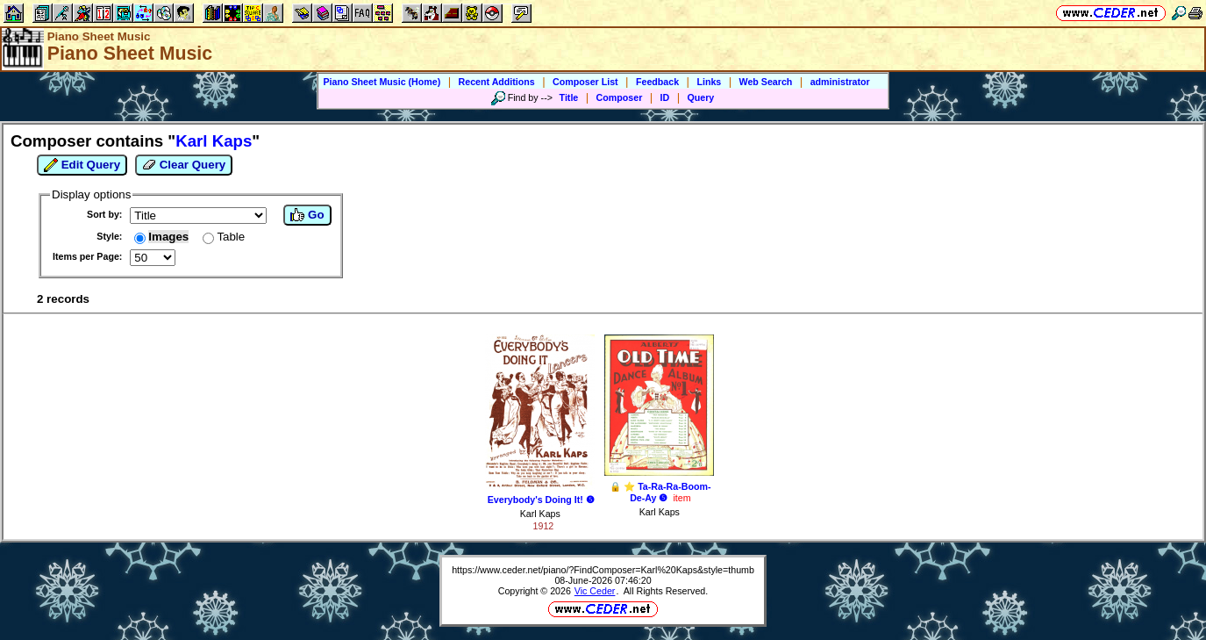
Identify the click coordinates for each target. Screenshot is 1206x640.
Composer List (585, 81)
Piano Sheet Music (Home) (381, 81)
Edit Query (82, 165)
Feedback (657, 81)
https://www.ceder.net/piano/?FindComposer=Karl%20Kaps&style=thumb (603, 569)
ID (665, 97)
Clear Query (183, 165)
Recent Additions (497, 81)
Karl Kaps (540, 513)
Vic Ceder (595, 591)
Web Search (766, 81)
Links (708, 81)
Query (701, 97)
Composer (619, 97)
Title (569, 97)
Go (307, 215)
